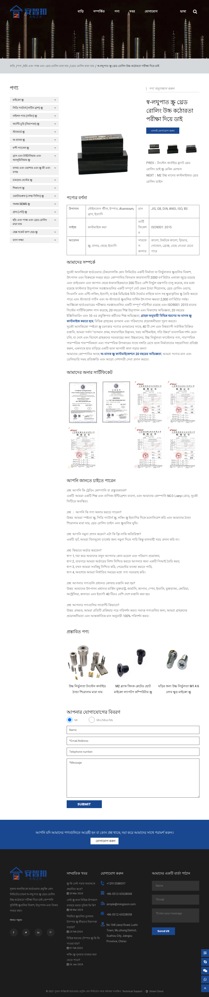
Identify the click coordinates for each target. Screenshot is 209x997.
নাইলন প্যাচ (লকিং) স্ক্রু (34, 115)
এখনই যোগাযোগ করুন (163, 130)
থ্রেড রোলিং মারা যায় (82, 66)
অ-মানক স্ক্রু (34, 139)
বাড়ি (80, 11)
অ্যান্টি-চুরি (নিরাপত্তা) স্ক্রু (34, 123)
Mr (76, 720)
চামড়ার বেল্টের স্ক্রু (34, 180)
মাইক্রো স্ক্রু (34, 99)
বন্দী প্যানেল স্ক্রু (34, 147)
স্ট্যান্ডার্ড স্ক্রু (34, 131)
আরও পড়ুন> (16, 920)
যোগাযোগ (151, 11)
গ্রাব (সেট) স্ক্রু (34, 211)
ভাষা (183, 11)
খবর (132, 11)
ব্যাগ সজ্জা (34, 240)
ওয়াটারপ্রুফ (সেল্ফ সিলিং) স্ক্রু (34, 195)
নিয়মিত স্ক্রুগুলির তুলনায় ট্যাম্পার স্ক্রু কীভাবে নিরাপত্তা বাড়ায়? (82, 922)
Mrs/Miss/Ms (105, 720)
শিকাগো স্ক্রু (34, 187)
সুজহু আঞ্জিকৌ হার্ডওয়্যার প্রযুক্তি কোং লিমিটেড (77, 991)
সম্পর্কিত (99, 11)
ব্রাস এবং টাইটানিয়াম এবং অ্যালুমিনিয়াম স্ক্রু (34, 157)
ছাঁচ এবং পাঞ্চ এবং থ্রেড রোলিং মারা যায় (46, 66)
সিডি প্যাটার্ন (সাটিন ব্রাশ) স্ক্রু (34, 107)
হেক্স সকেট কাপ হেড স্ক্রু (34, 232)
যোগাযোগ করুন (105, 841)
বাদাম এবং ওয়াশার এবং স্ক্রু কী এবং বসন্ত (34, 170)
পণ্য (116, 11)
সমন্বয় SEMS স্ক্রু (34, 203)
